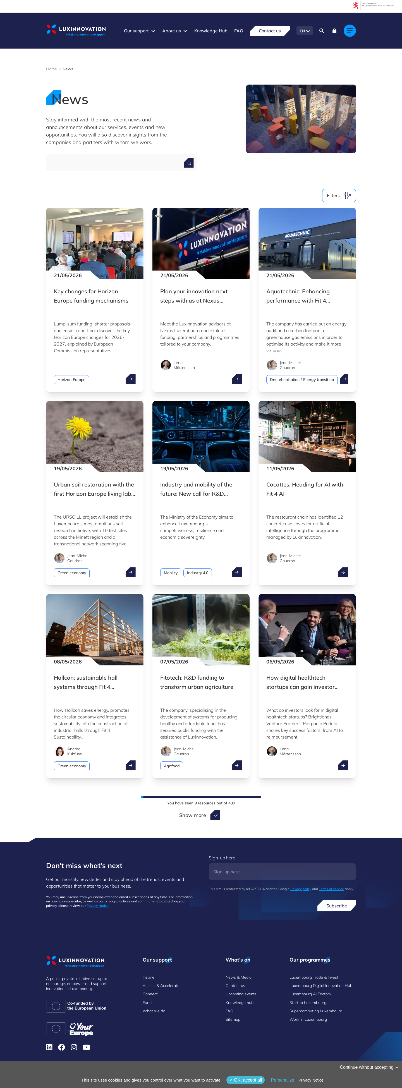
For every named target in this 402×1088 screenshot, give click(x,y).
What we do (154, 1010)
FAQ (238, 30)
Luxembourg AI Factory (310, 993)
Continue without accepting (369, 1067)
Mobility (171, 572)
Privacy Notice (98, 906)
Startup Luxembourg (307, 1002)
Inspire (148, 977)
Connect (150, 993)
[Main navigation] (350, 31)
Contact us (270, 30)
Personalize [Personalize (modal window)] (282, 1080)
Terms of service (331, 889)
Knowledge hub (239, 1002)
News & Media (239, 977)
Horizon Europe (71, 379)
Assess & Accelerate (161, 985)
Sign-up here (222, 858)
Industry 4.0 (197, 572)
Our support (136, 30)
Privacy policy (300, 889)
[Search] (321, 30)
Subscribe (336, 906)
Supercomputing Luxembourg (315, 1010)
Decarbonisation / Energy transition (302, 379)
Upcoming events (241, 993)
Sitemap (233, 1019)
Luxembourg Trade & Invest (313, 977)
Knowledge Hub (211, 30)
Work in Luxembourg (308, 1019)
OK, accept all (245, 1080)
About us (171, 30)
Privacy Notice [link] (310, 1080)
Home (51, 68)
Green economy (72, 572)
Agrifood (172, 765)
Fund (147, 1002)
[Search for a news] (189, 163)
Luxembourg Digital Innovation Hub (320, 985)
